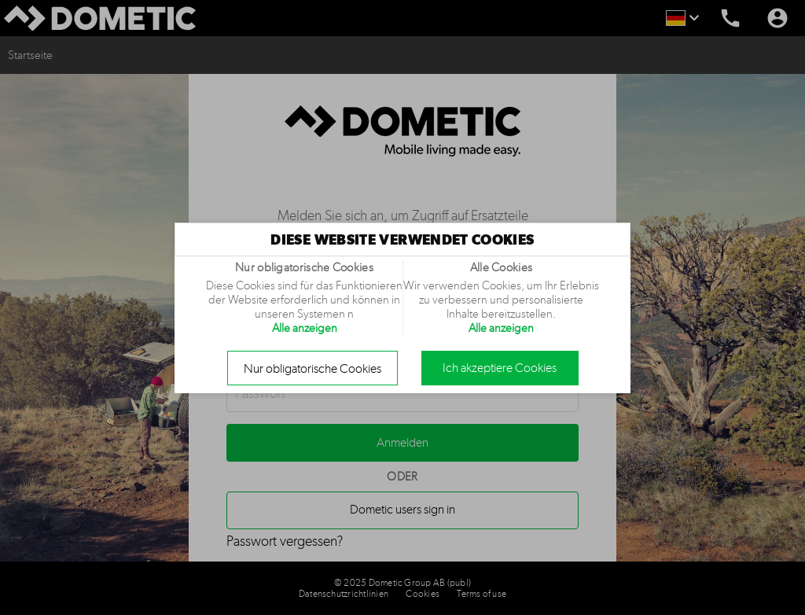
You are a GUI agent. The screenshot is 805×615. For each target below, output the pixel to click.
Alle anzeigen (304, 328)
